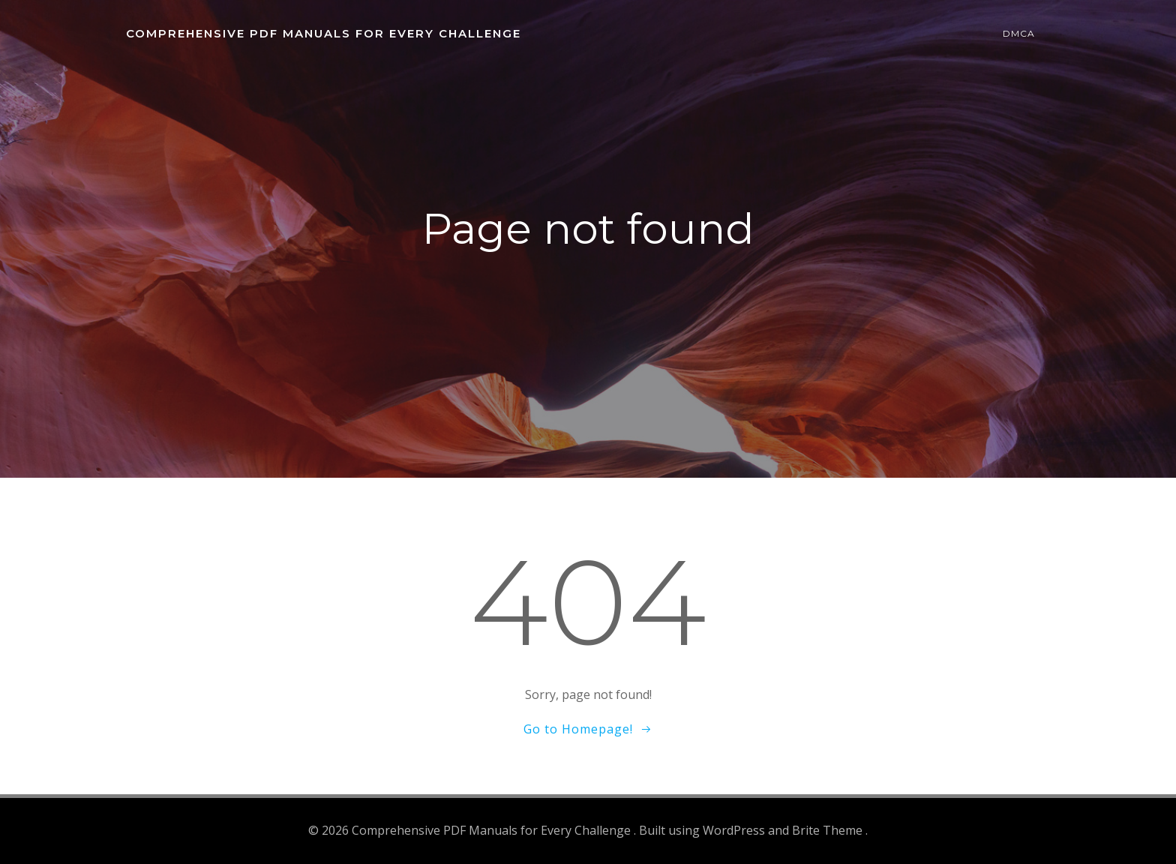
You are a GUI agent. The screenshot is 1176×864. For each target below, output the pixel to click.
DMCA (1019, 33)
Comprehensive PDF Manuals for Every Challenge (323, 33)
